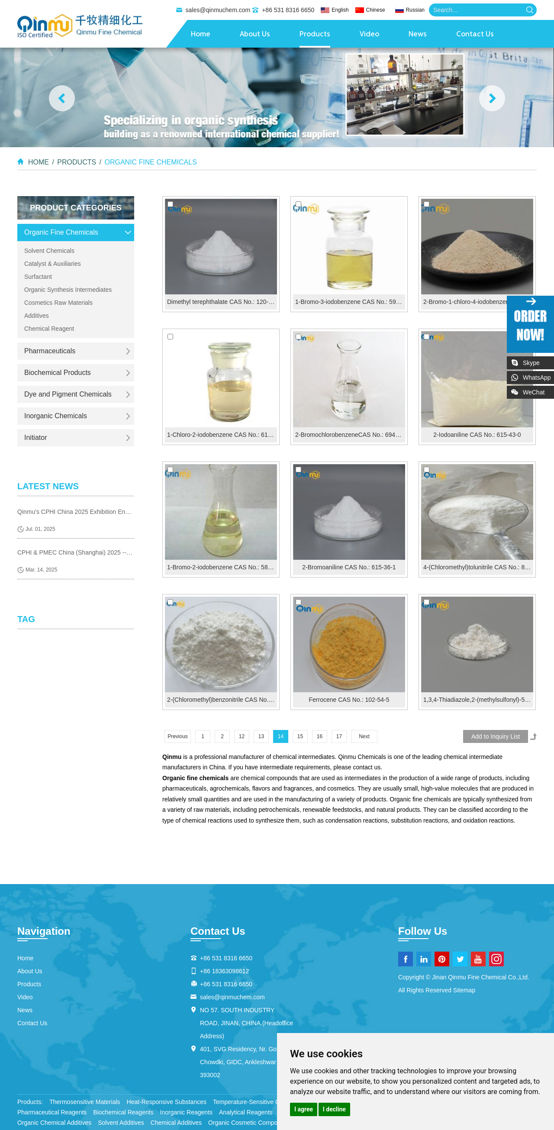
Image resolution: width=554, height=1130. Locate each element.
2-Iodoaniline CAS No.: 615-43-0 (477, 434)
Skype (531, 362)
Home (200, 34)
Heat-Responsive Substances (166, 1101)
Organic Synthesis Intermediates (68, 289)
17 (339, 736)
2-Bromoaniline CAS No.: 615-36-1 (349, 567)
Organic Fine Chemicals (150, 162)
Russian (415, 10)
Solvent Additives (121, 1122)
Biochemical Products (57, 372)
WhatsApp (537, 377)
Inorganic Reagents (186, 1112)
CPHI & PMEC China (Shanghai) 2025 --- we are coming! (75, 552)
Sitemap (464, 990)
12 (242, 736)
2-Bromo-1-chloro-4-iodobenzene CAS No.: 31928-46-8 (478, 301)
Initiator (35, 437)
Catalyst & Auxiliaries (52, 263)
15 (300, 736)
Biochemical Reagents (123, 1112)
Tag (26, 619)
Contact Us (475, 34)
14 (280, 736)
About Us (255, 34)
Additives (36, 315)
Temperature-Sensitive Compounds (260, 1101)
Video (369, 34)
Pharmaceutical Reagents (52, 1112)
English (340, 10)
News (418, 34)
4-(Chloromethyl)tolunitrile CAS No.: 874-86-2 (478, 567)
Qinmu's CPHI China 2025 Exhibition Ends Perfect (75, 511)
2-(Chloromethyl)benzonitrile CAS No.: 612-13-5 (222, 699)
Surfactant (38, 276)
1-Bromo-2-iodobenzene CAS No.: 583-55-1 (222, 567)
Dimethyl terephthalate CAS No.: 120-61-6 (222, 301)
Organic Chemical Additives (54, 1122)
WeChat (538, 391)
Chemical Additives (176, 1122)
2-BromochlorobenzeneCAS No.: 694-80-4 (350, 434)
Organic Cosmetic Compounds (249, 1122)
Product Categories (76, 207)
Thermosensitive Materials (84, 1101)
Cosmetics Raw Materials (58, 302)
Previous (177, 736)
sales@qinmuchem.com (218, 9)
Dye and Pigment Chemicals (68, 394)
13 (261, 736)
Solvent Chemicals (49, 250)
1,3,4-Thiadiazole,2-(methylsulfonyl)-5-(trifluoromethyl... (478, 699)
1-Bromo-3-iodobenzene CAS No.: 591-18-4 (350, 301)
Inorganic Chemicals (55, 416)
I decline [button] (334, 1109)
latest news (48, 486)
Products (315, 34)
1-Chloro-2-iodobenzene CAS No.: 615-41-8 (222, 434)
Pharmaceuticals (49, 351)
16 (319, 736)
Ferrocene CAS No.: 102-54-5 (349, 699)
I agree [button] (303, 1109)
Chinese (375, 10)
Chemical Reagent (49, 328)
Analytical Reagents (246, 1112)
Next (364, 736)
